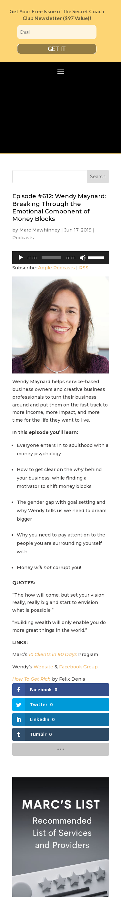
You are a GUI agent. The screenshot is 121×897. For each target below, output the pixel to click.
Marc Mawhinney (39, 230)
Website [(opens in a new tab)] (43, 667)
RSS (83, 268)
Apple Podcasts (56, 268)
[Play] (20, 257)
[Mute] (82, 257)
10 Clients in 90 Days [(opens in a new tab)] (53, 654)
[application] (60, 257)
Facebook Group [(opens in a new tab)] (78, 667)
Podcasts (23, 238)
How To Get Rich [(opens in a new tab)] (31, 679)
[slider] (51, 257)
